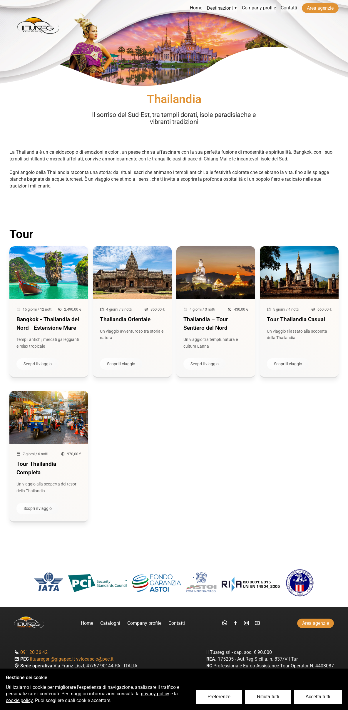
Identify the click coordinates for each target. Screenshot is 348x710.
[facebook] (235, 623)
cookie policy (19, 701)
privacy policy (155, 694)
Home (196, 8)
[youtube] (257, 623)
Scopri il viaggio (38, 364)
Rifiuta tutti (268, 696)
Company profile (259, 8)
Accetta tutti (318, 696)
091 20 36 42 (34, 652)
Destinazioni (222, 8)
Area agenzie (320, 8)
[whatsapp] (225, 623)
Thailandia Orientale (125, 319)
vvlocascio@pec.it (94, 659)
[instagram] (246, 623)
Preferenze (219, 696)
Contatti (289, 8)
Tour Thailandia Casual (296, 319)
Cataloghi (110, 623)
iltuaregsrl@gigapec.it (52, 659)
